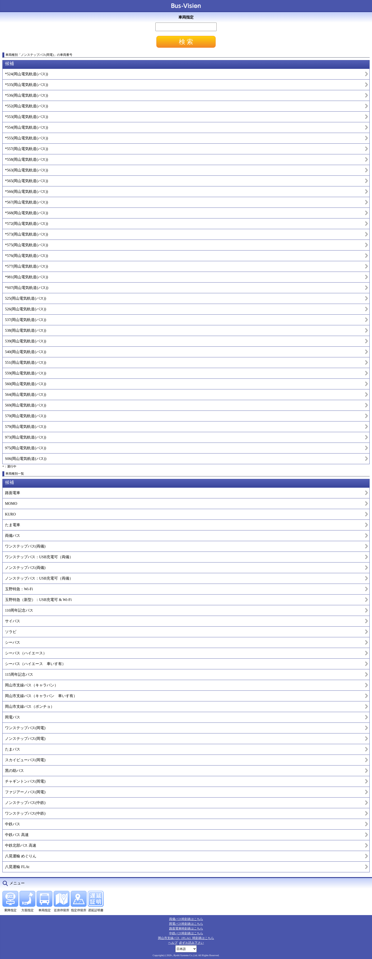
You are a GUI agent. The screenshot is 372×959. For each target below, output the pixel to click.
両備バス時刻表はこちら (186, 919)
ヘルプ (172, 943)
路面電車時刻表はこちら (186, 928)
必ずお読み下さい (191, 943)
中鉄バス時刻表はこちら (186, 933)
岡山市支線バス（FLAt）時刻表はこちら (186, 938)
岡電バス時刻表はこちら (186, 924)
